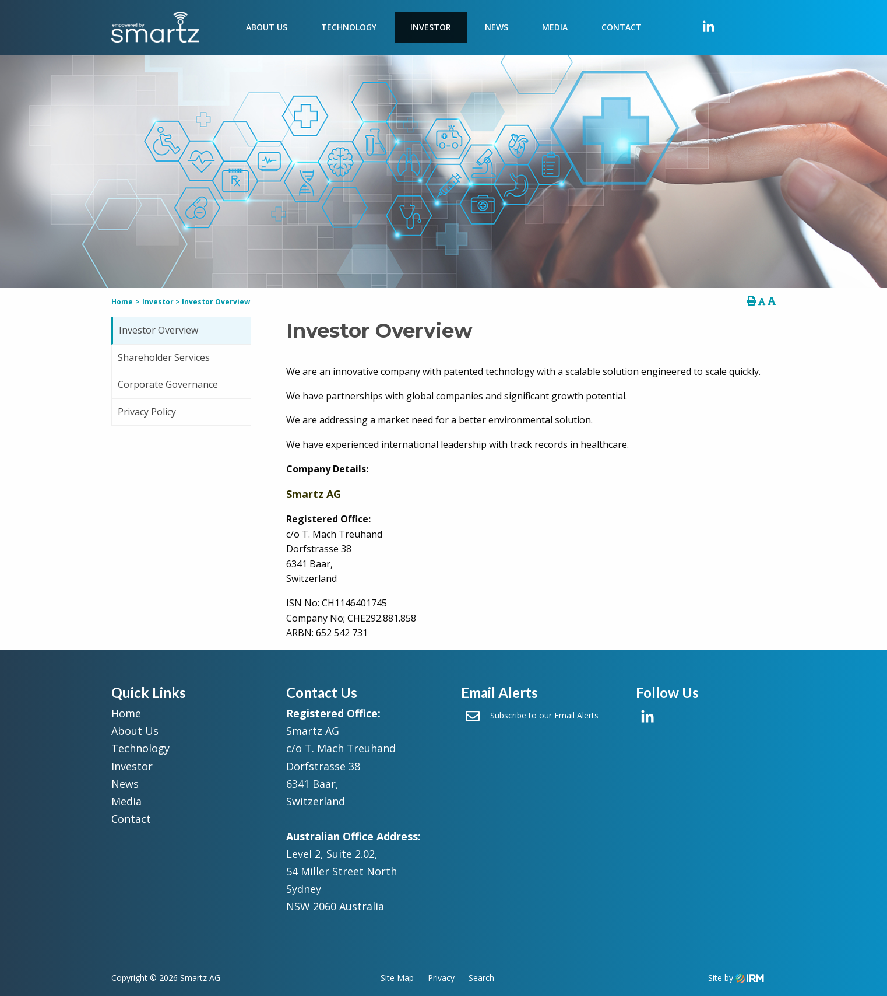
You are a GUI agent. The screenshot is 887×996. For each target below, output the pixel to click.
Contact (621, 27)
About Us (266, 27)
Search (481, 977)
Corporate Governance (168, 384)
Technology (348, 27)
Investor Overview (158, 330)
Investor (430, 27)
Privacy (441, 977)
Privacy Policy (147, 411)
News (496, 27)
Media (555, 27)
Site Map (397, 977)
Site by (736, 977)
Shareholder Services (164, 357)
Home (126, 713)
